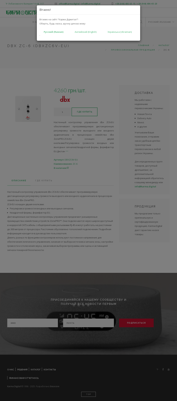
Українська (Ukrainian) (120, 31)
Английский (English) (85, 31)
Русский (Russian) (53, 31)
